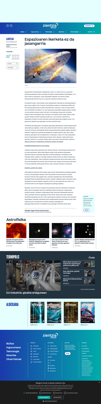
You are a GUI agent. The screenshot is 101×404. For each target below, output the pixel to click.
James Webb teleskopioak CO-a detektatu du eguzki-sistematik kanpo (85, 241)
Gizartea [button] (62, 32)
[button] (7, 25)
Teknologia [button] (50, 32)
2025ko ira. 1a (67, 324)
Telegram (52, 371)
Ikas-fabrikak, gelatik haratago (71, 272)
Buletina (91, 32)
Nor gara (84, 346)
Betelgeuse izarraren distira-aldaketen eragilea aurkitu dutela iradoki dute (39, 242)
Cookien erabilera (87, 356)
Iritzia (33, 351)
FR (18, 55)
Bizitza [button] (23, 32)
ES (15, 55)
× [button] (99, 382)
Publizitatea (85, 348)
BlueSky (51, 365)
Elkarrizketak (35, 349)
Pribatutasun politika (85, 352)
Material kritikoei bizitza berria (72, 280)
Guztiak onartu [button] (44, 397)
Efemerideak (53, 351)
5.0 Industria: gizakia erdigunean (26, 292)
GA (18, 58)
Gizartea (11, 355)
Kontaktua (85, 358)
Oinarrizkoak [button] (76, 32)
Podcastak (34, 359)
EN (12, 58)
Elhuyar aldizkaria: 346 (11, 41)
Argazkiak (34, 354)
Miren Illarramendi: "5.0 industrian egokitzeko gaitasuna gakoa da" (72, 263)
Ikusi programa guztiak (88, 289)
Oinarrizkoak (13, 359)
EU (12, 55)
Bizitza (10, 343)
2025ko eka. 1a (84, 324)
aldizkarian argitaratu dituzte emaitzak (44, 141)
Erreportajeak (35, 362)
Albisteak (10, 39)
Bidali (86, 210)
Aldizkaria (89, 26)
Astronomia (9, 51)
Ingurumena (13, 347)
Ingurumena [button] (36, 32)
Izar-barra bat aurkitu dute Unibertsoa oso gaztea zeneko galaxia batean (60, 242)
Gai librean (52, 354)
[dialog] (50, 392)
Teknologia (12, 351)
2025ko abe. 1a (50, 324)
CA (15, 58)
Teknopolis (12, 256)
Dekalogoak (52, 349)
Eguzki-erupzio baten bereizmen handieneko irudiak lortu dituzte (15, 241)
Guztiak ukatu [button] (57, 397)
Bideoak (34, 357)
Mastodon (52, 368)
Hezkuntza (52, 346)
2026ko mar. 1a (33, 324)
